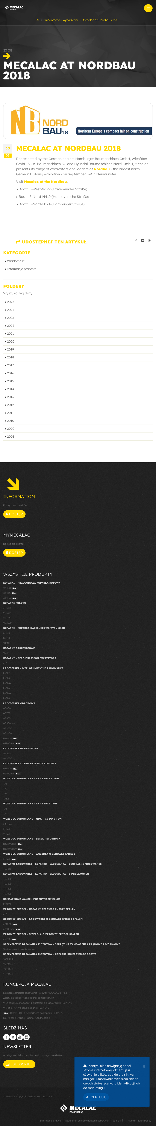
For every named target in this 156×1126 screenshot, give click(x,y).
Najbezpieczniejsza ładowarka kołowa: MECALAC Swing (35, 992)
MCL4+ (7, 683)
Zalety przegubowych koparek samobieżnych (28, 997)
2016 (10, 373)
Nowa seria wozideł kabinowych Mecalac (26, 1017)
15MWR (7, 623)
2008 (10, 436)
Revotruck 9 (13, 849)
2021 (10, 334)
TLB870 (7, 878)
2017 (10, 365)
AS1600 (7, 733)
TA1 (5, 783)
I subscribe (19, 1064)
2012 (10, 405)
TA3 (5, 793)
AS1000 (7, 728)
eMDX (10, 859)
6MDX (6, 828)
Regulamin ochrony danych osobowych (87, 1120)
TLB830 (7, 868)
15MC (6, 653)
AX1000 (7, 758)
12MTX (10, 593)
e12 (5, 663)
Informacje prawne (50, 1120)
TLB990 (7, 893)
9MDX (6, 833)
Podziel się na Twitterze (149, 240)
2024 (10, 310)
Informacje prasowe (21, 269)
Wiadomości (16, 261)
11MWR (7, 617)
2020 (10, 341)
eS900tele (12, 743)
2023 (10, 318)
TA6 (5, 808)
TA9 (5, 813)
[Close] (143, 1065)
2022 (10, 326)
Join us (117, 1120)
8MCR (6, 638)
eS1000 (10, 738)
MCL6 (6, 688)
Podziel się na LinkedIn (142, 240)
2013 (10, 397)
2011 (10, 413)
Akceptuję (96, 1097)
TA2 (5, 788)
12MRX (10, 598)
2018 (10, 357)
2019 (10, 349)
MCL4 (6, 678)
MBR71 (7, 903)
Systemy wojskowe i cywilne (19, 949)
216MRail (8, 974)
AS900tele (9, 723)
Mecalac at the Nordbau (45, 181)
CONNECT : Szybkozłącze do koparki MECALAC (33, 1013)
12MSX (10, 588)
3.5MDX (7, 823)
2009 (10, 429)
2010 (10, 421)
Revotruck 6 (13, 844)
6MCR (6, 632)
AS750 (7, 713)
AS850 (7, 718)
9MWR (7, 612)
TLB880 (7, 883)
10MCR (7, 642)
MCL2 (6, 673)
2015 (10, 381)
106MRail (8, 959)
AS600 (7, 708)
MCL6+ (7, 693)
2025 (10, 302)
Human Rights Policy (139, 1120)
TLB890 (7, 888)
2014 (10, 389)
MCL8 (6, 698)
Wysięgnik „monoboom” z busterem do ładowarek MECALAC (37, 1002)
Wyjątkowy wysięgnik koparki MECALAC (26, 1007)
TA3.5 (6, 798)
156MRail (8, 969)
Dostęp (14, 514)
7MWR (7, 607)
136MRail (8, 964)
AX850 (7, 753)
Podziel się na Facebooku (136, 240)
